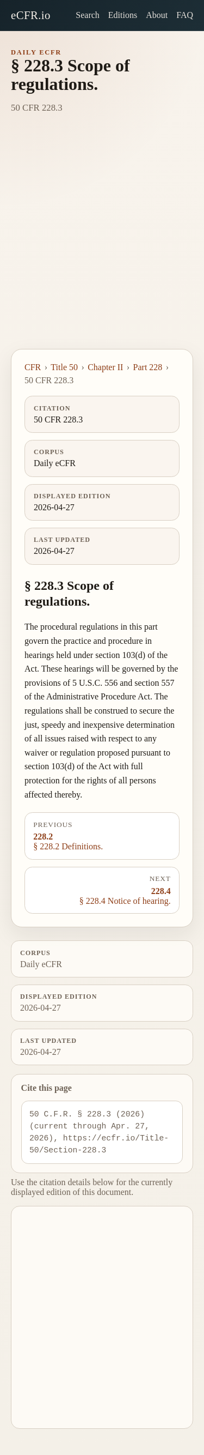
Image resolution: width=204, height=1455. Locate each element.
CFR (32, 367)
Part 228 (148, 367)
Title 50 (64, 367)
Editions (122, 15)
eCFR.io (31, 15)
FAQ (184, 15)
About (157, 15)
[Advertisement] (102, 241)
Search (88, 15)
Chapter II (105, 367)
